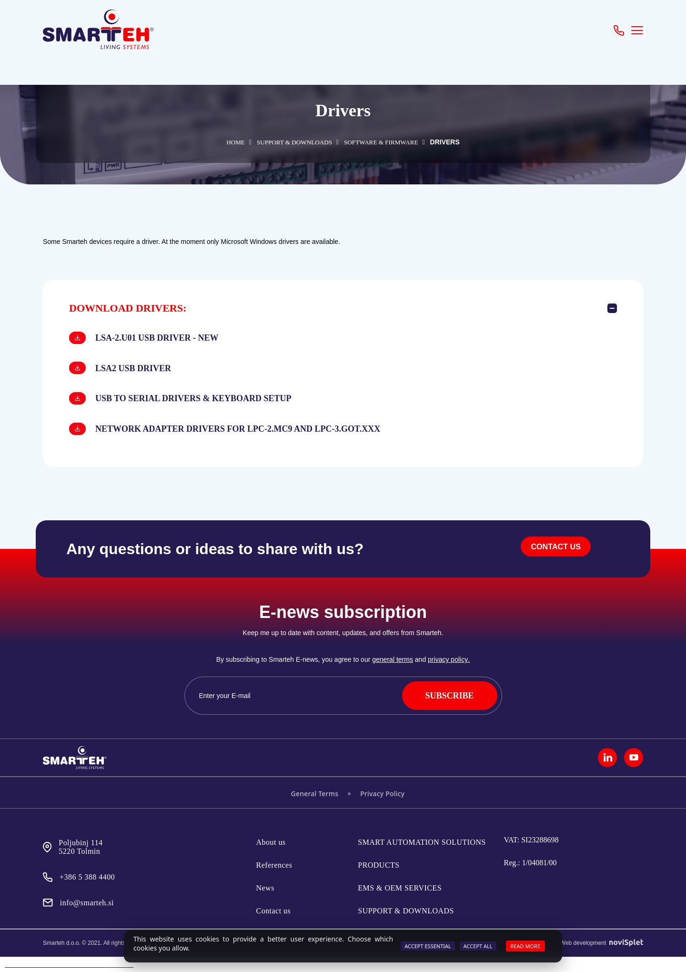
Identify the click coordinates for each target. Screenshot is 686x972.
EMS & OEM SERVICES (400, 903)
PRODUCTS (378, 880)
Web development (601, 958)
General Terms (315, 808)
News (265, 903)
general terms (393, 675)
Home (224, 142)
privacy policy (448, 675)
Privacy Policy (382, 808)
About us (271, 857)
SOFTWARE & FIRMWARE (387, 142)
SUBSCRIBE (449, 711)
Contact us (273, 926)
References (274, 880)
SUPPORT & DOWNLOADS (290, 142)
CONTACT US (553, 565)
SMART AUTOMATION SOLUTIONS (422, 857)
